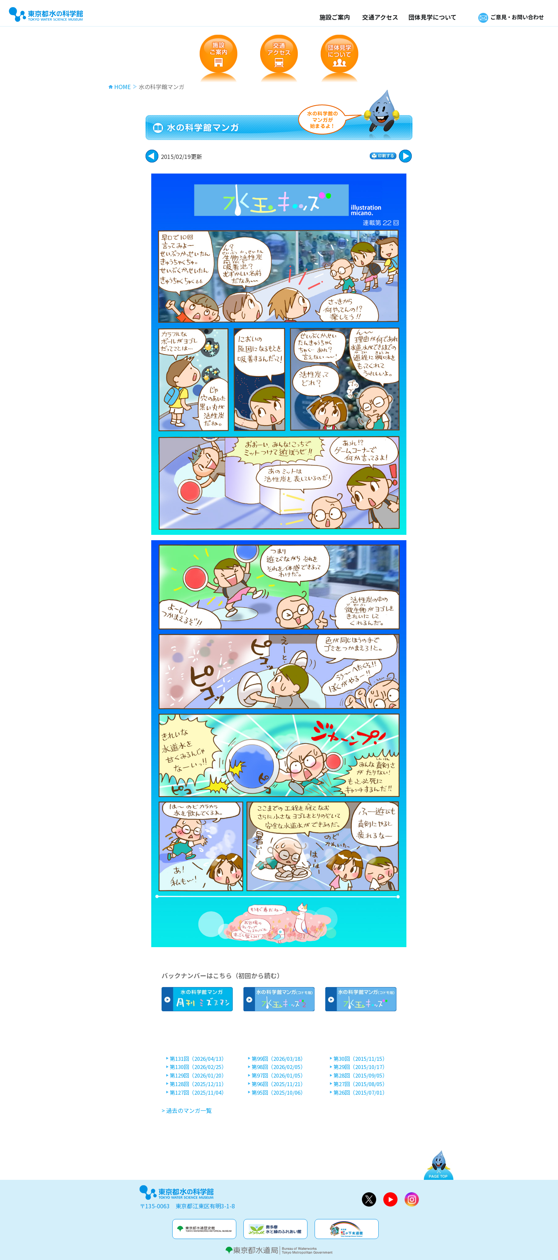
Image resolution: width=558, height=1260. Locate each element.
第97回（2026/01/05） (279, 1075)
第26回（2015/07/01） (360, 1092)
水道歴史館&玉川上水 (204, 1229)
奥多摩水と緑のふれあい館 (275, 1229)
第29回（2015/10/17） (360, 1067)
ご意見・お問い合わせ (513, 16)
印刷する (383, 156)
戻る (405, 156)
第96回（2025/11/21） (279, 1084)
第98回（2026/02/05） (279, 1067)
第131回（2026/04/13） (198, 1059)
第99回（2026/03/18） (279, 1059)
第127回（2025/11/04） (198, 1092)
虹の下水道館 (347, 1229)
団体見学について (425, 16)
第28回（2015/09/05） (360, 1075)
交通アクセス (373, 16)
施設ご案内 (327, 16)
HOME (122, 86)
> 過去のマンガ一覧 (187, 1110)
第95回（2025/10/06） (279, 1092)
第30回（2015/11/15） (360, 1059)
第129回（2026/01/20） (198, 1075)
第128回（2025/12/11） (198, 1084)
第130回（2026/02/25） (198, 1067)
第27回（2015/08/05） (360, 1084)
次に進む (152, 156)
